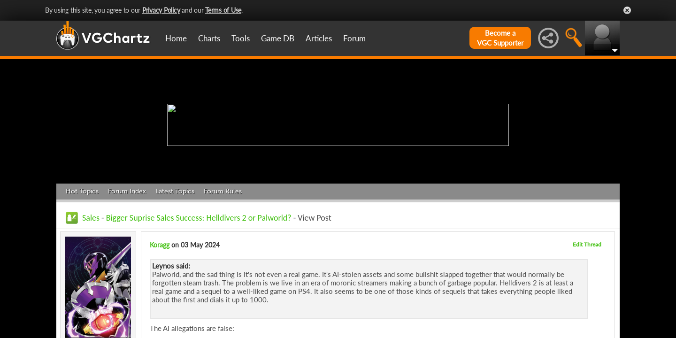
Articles (319, 38)
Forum (354, 38)
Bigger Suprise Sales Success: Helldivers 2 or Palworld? (199, 218)
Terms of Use (223, 10)
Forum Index (127, 191)
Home (176, 38)
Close (627, 10)
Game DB (277, 38)
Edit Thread (587, 244)
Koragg (159, 245)
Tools (240, 38)
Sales (91, 218)
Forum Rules (223, 191)
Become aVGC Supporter (500, 38)
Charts (209, 38)
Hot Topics (82, 191)
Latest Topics (174, 191)
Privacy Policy (161, 10)
